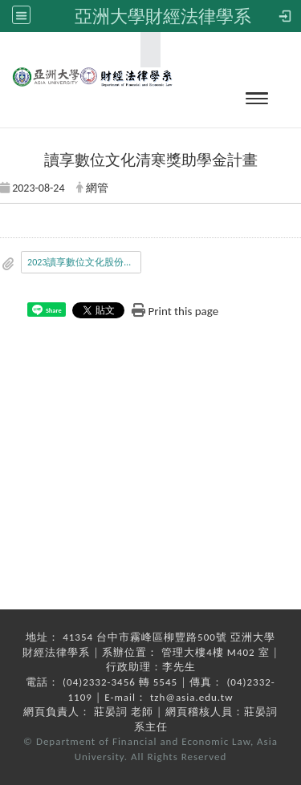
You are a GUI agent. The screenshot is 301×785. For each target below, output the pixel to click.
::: (145, 49)
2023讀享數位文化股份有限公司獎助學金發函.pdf (84, 262)
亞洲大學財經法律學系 (163, 16)
